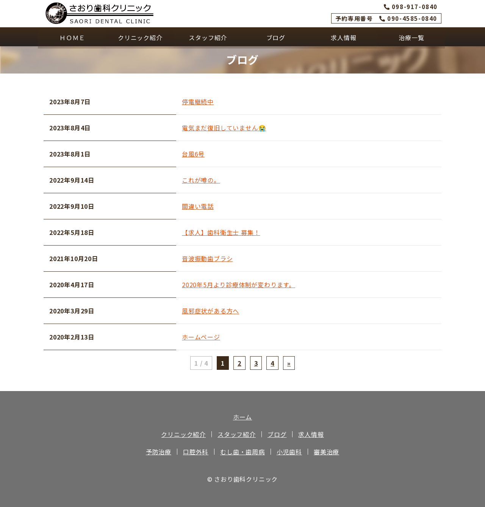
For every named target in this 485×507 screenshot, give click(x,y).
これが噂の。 (201, 180)
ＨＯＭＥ (71, 36)
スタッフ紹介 (207, 36)
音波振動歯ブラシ (207, 258)
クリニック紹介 (139, 36)
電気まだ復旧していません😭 (224, 127)
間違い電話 (198, 206)
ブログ (275, 36)
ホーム (242, 416)
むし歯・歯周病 (242, 451)
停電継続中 (198, 101)
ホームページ (201, 336)
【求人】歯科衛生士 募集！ (221, 232)
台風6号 (193, 153)
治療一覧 (411, 36)
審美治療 (326, 451)
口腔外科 (195, 451)
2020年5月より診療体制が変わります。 (238, 284)
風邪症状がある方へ (210, 310)
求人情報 (343, 36)
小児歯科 (289, 451)
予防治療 (158, 451)
